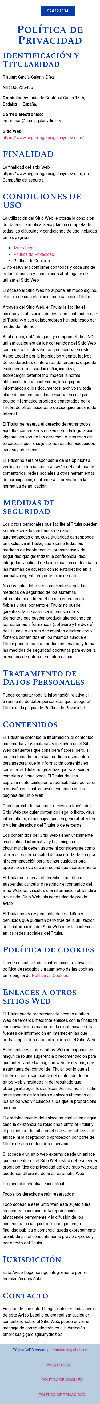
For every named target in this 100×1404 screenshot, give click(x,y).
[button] (58, 11)
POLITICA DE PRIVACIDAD (62, 1394)
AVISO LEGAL (52, 1365)
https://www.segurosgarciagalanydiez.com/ (43, 137)
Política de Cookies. (50, 975)
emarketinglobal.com (71, 1350)
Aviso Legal (24, 247)
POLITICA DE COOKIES (61, 1379)
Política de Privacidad (33, 254)
